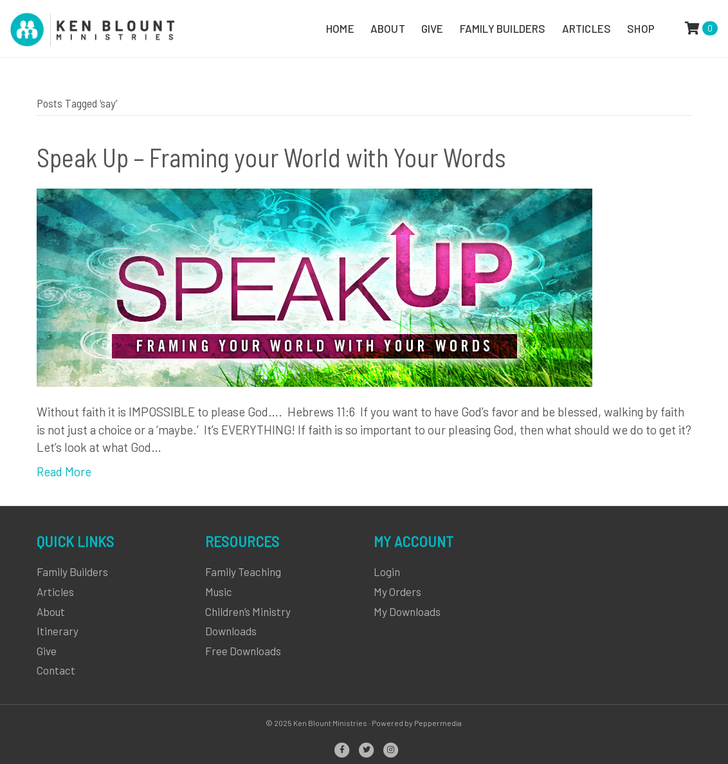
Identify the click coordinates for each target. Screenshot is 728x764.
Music (218, 591)
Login (387, 571)
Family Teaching (243, 571)
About (51, 611)
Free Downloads (243, 650)
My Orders (397, 591)
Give (47, 650)
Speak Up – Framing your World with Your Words (271, 157)
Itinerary (57, 630)
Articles (55, 591)
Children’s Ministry (248, 611)
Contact (56, 670)
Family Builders (72, 571)
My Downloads (407, 611)
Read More (64, 471)
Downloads (231, 630)
